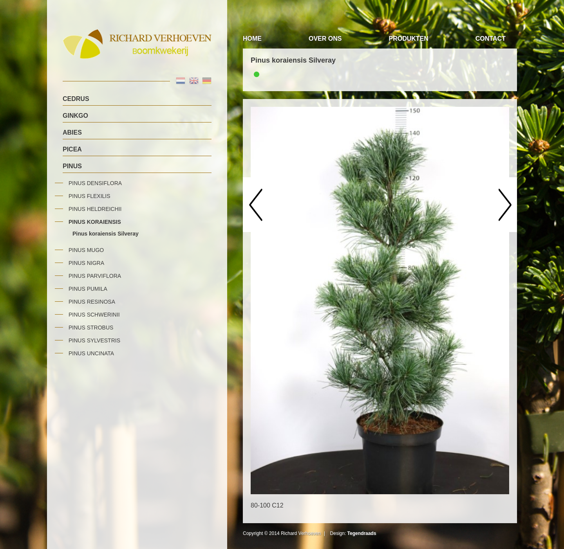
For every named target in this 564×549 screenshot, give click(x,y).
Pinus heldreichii (95, 209)
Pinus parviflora (95, 276)
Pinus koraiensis (95, 222)
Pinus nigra (86, 263)
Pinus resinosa (92, 302)
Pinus (72, 166)
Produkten (408, 38)
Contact (490, 38)
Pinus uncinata (91, 353)
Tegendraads (361, 533)
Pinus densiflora (95, 183)
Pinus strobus (91, 327)
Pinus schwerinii (94, 314)
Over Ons (325, 38)
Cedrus (76, 98)
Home (252, 38)
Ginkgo (75, 115)
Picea (72, 149)
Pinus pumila (88, 289)
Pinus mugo (86, 250)
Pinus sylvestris (94, 340)
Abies (72, 132)
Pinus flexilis (89, 196)
